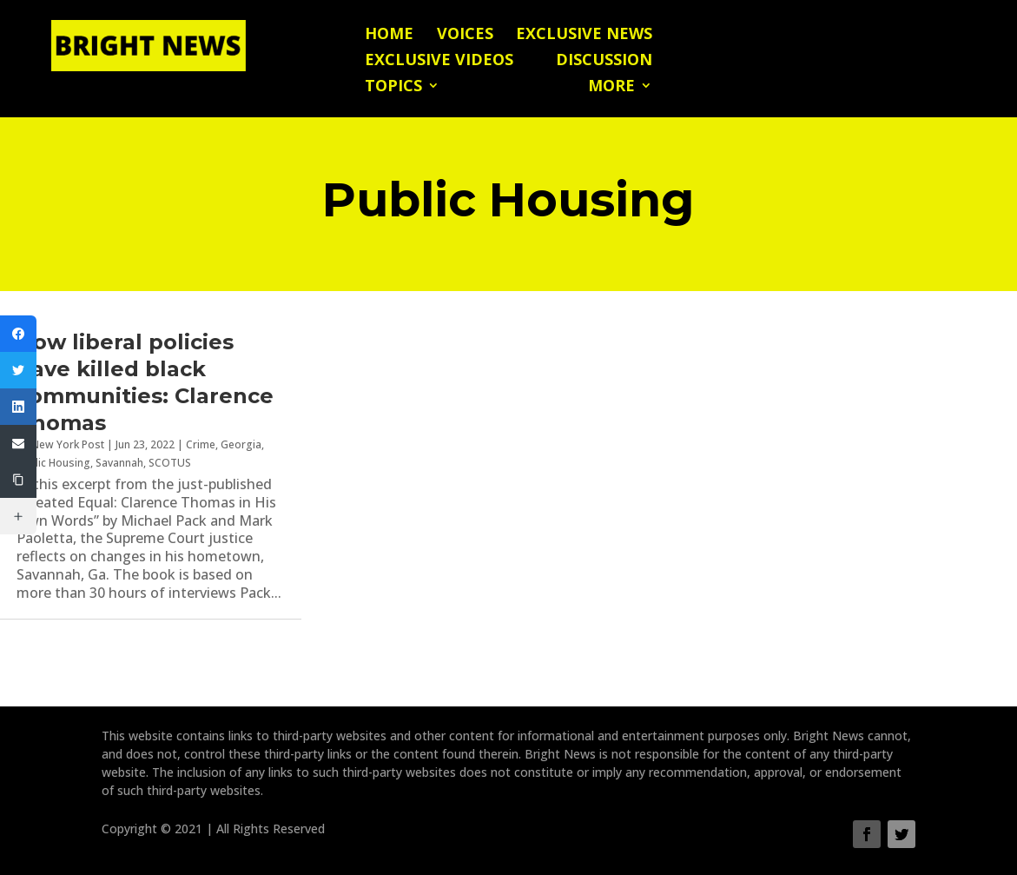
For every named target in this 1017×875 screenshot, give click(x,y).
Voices (465, 35)
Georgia (241, 444)
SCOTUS (170, 462)
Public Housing (53, 462)
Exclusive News (584, 35)
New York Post (67, 444)
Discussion (604, 61)
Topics (393, 87)
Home (389, 35)
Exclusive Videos (439, 61)
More (611, 87)
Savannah (119, 462)
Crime (200, 444)
